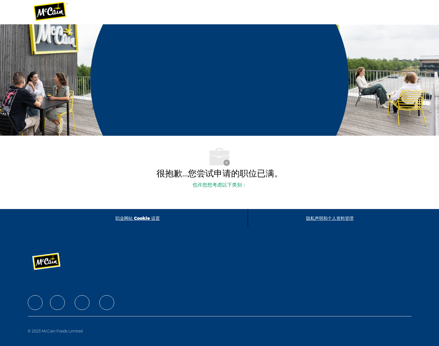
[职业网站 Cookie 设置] (137, 218)
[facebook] (35, 302)
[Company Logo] (54, 12)
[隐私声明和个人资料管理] (330, 218)
